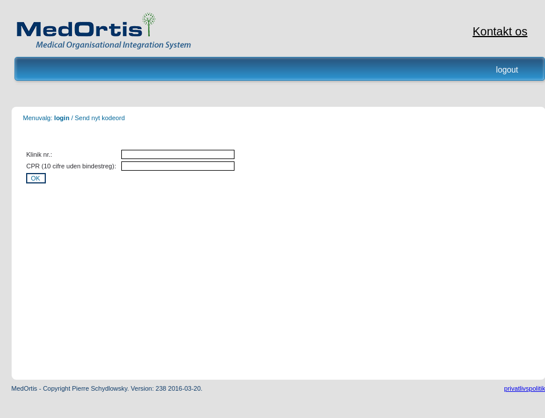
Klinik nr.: (39, 154)
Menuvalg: (38, 117)
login (61, 117)
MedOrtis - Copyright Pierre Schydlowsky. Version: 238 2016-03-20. (107, 388)
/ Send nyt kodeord (97, 117)
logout (507, 69)
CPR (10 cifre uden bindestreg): (71, 166)
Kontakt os (500, 31)
